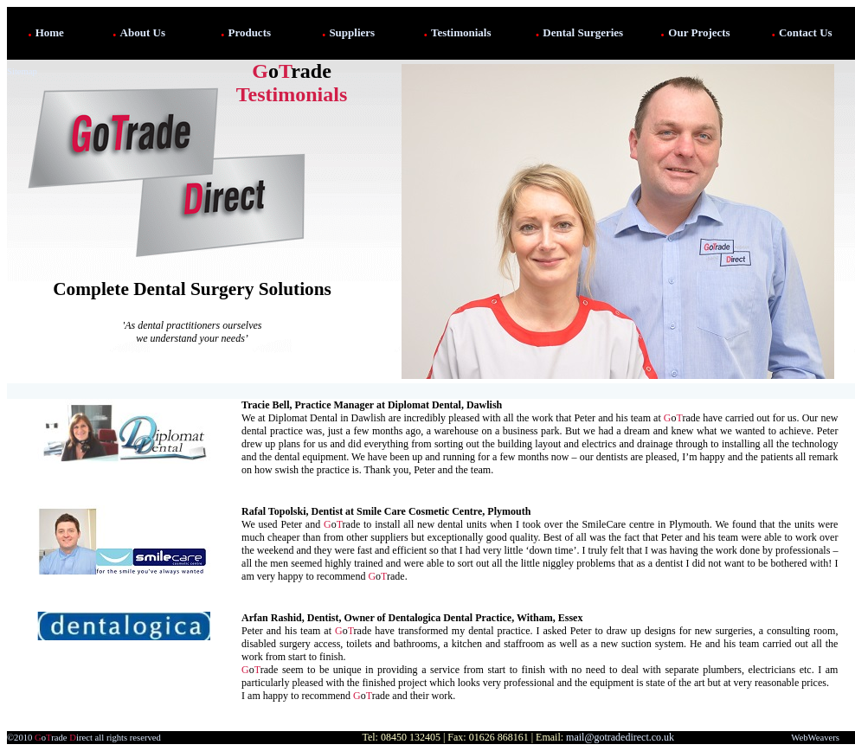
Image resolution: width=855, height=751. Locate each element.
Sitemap (22, 71)
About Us (142, 32)
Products (249, 32)
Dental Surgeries (583, 32)
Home (49, 32)
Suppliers (352, 32)
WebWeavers (815, 737)
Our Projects (699, 32)
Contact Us (805, 32)
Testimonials (461, 32)
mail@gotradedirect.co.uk (620, 737)
